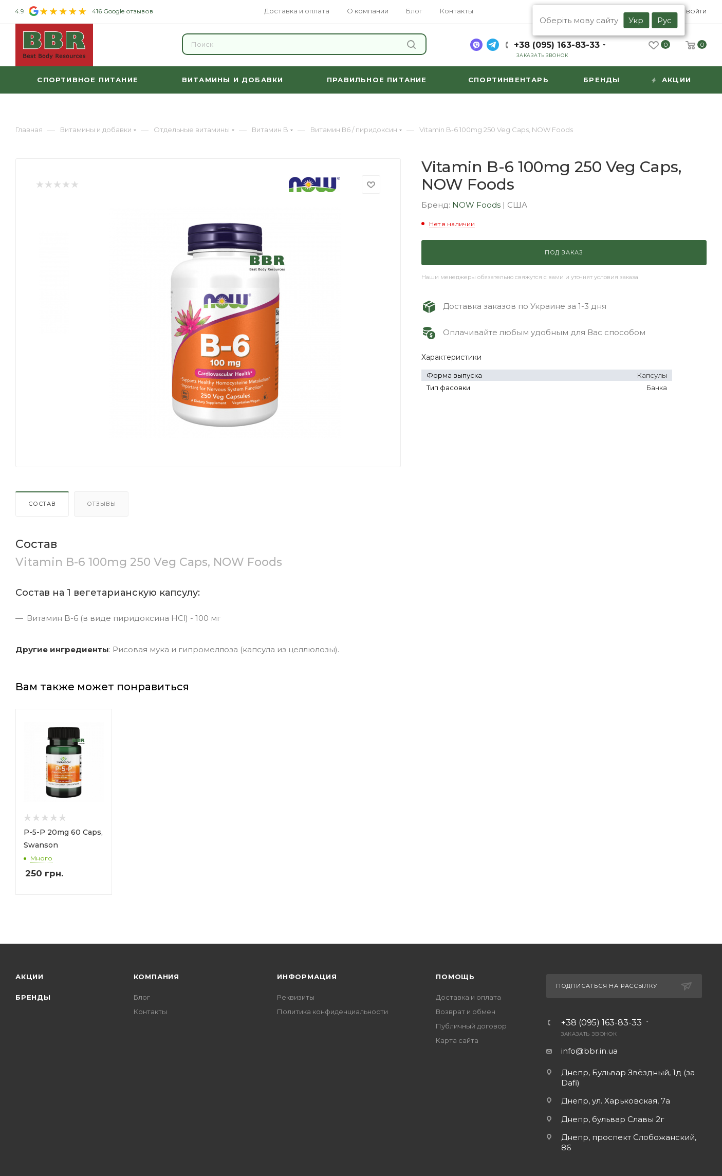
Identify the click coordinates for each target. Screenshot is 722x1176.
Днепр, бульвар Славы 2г (612, 1119)
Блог (142, 997)
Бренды (33, 997)
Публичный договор (471, 1026)
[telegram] (493, 45)
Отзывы (101, 503)
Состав (42, 503)
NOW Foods (477, 205)
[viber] (476, 45)
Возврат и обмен (465, 1011)
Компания (156, 976)
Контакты (150, 1011)
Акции (29, 976)
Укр (635, 20)
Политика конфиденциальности (332, 1011)
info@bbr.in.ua (589, 1051)
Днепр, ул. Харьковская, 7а (615, 1101)
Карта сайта (457, 1040)
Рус (664, 20)
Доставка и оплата (468, 997)
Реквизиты (295, 997)
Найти (411, 44)
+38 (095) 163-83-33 (557, 45)
